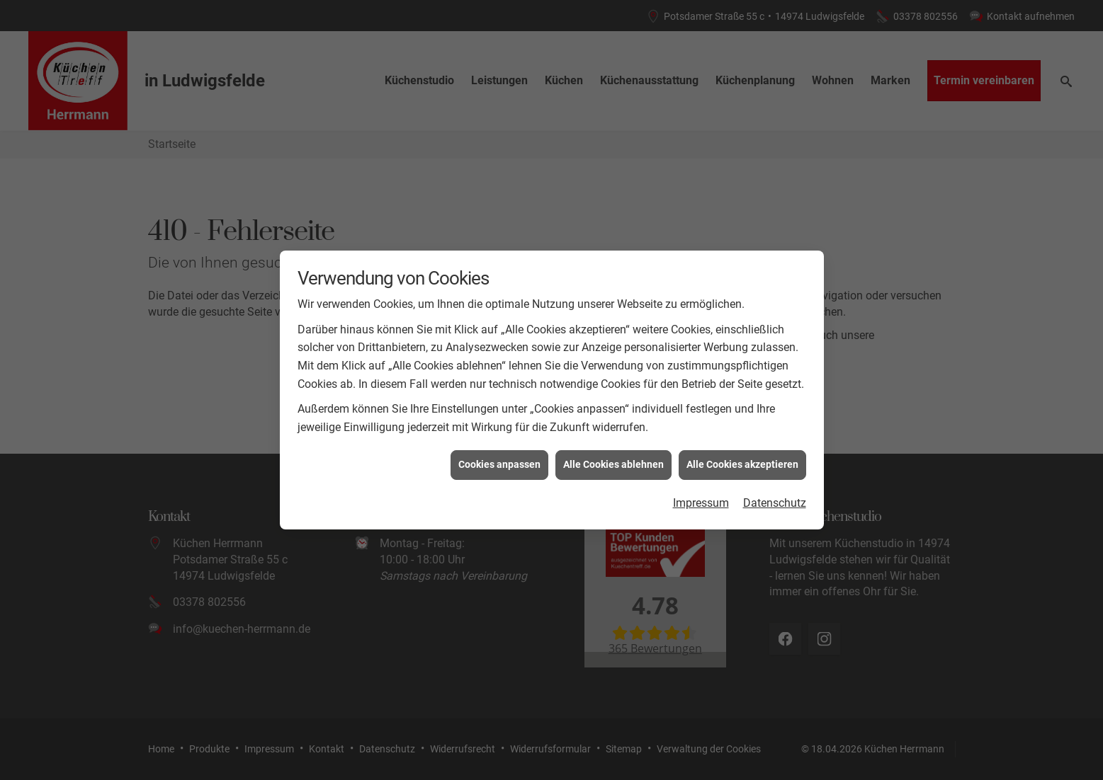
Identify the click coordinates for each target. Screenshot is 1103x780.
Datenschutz (774, 498)
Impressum (701, 498)
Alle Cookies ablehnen (613, 459)
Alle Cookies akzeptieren (742, 459)
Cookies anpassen (499, 459)
